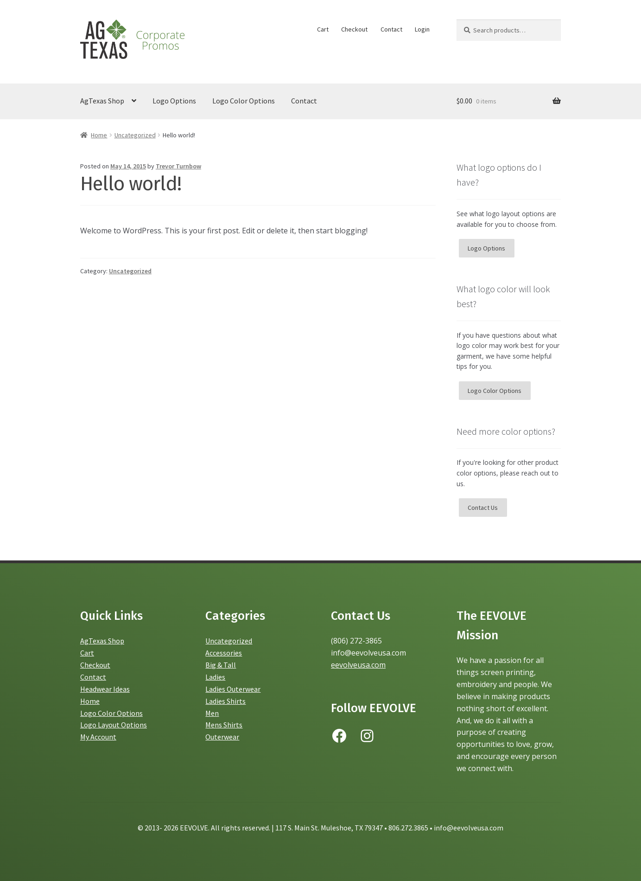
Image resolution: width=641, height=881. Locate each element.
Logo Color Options (243, 100)
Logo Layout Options (113, 724)
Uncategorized (135, 135)
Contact (391, 29)
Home (99, 135)
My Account (98, 736)
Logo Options (174, 100)
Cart (323, 29)
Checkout (354, 29)
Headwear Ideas (105, 689)
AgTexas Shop (102, 100)
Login (422, 29)
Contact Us (483, 507)
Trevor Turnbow (178, 166)
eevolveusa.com (358, 665)
